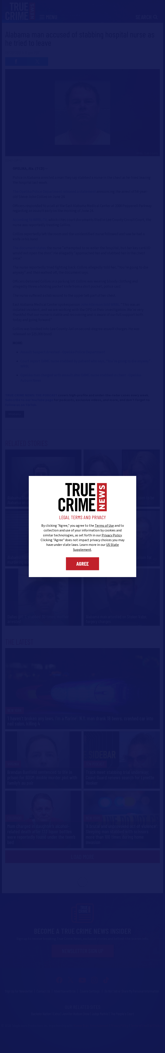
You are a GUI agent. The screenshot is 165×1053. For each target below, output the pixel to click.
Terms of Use (104, 525)
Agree (82, 563)
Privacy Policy (112, 535)
